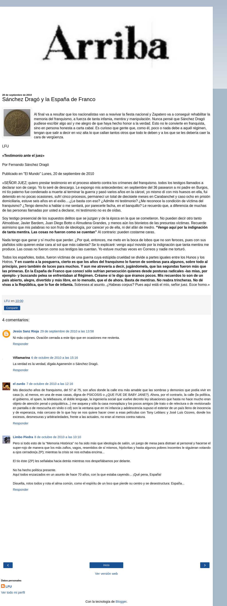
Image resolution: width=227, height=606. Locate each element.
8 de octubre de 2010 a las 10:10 (57, 437)
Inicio (106, 565)
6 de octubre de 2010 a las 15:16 (54, 357)
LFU (9, 586)
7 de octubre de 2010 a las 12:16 (49, 384)
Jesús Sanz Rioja (26, 331)
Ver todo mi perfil (13, 592)
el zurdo (19, 384)
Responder (20, 344)
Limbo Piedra (23, 437)
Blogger (121, 601)
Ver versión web (106, 573)
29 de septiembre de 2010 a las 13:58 (67, 331)
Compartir (12, 308)
